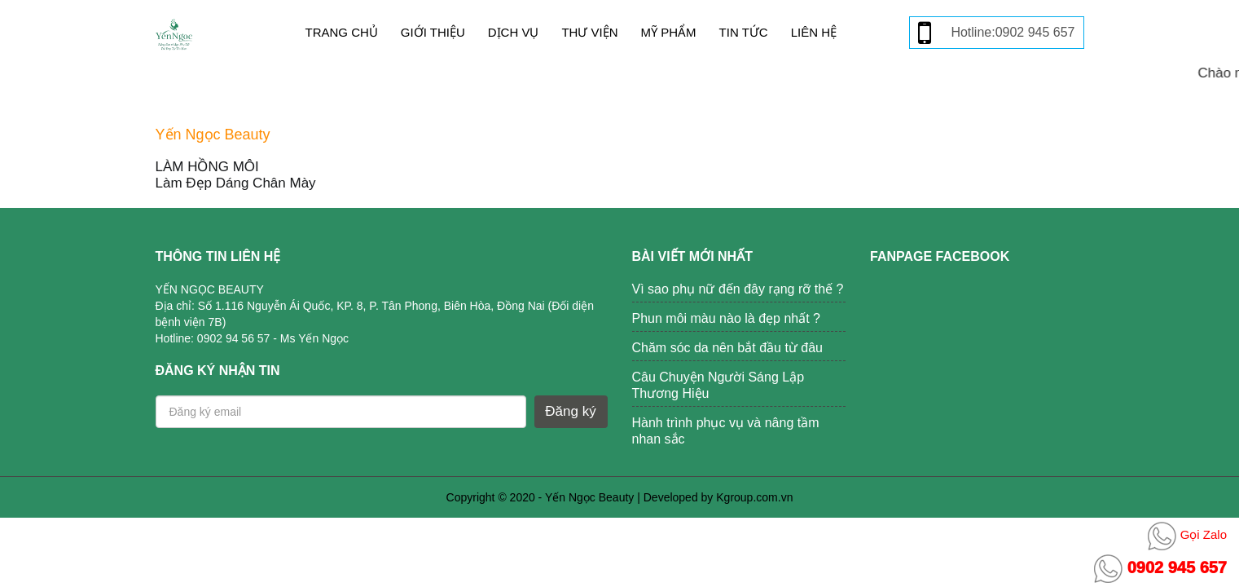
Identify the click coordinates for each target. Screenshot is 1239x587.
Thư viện (589, 32)
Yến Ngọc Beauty (589, 497)
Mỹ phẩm (668, 32)
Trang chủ (341, 32)
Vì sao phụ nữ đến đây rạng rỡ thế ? (738, 289)
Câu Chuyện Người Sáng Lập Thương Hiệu (718, 385)
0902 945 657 (1160, 567)
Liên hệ (814, 32)
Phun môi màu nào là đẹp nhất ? (726, 318)
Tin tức (743, 32)
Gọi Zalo (1187, 534)
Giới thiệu (433, 32)
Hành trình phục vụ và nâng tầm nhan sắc (725, 431)
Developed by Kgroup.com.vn (718, 497)
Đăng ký (570, 411)
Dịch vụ (513, 32)
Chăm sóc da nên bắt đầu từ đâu (727, 348)
